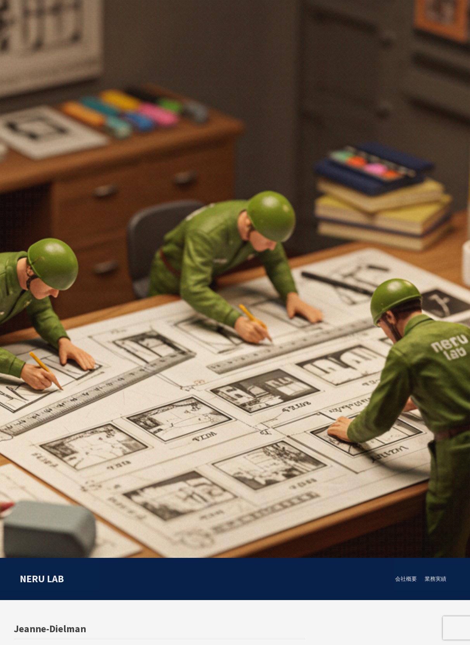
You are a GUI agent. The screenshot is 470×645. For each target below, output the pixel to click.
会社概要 (406, 578)
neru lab (42, 578)
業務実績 (435, 578)
